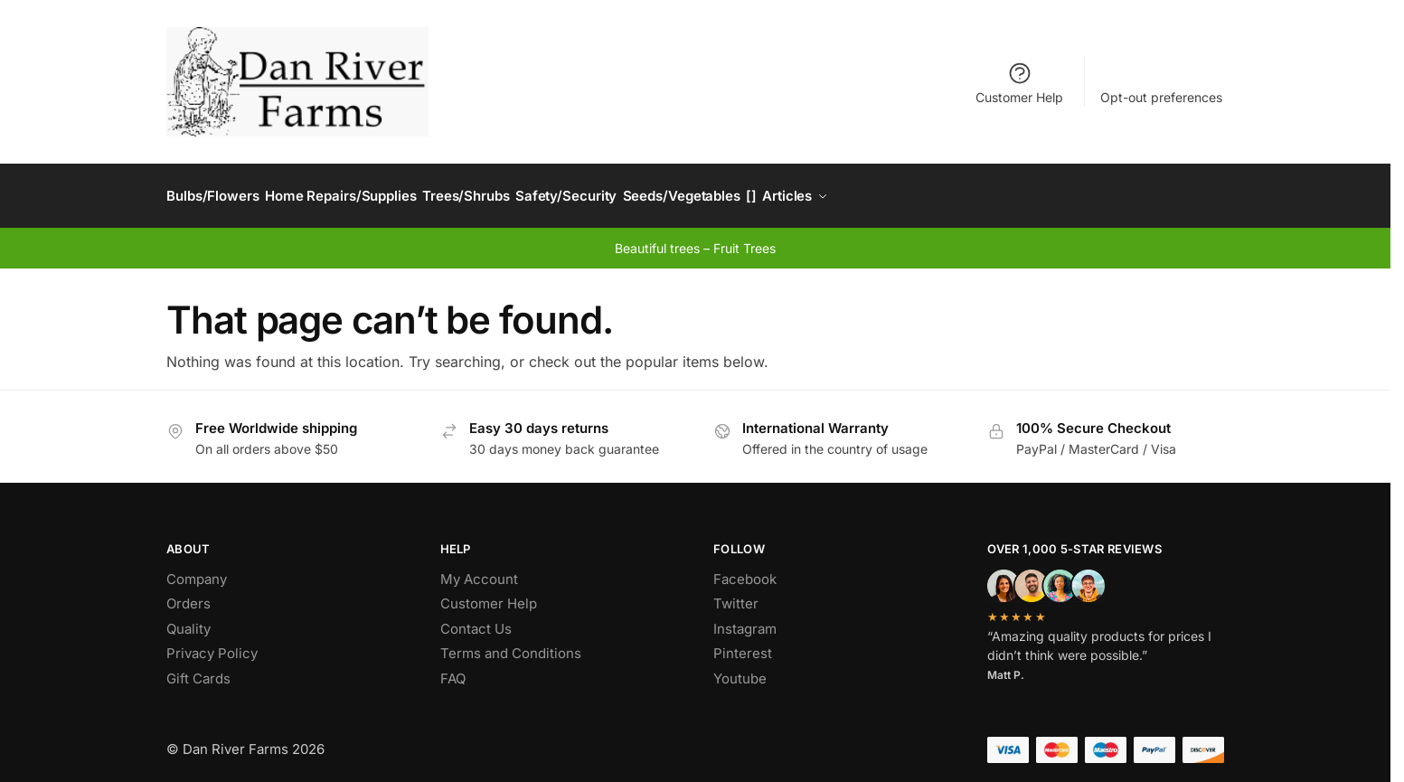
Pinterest (742, 644)
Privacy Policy (212, 644)
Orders (188, 594)
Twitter (736, 594)
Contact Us (476, 618)
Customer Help (1019, 83)
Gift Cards (198, 668)
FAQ (453, 668)
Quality (188, 618)
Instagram (745, 618)
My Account (479, 569)
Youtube (740, 668)
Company (196, 569)
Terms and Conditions (510, 644)
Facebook (745, 569)
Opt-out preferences (1161, 97)
